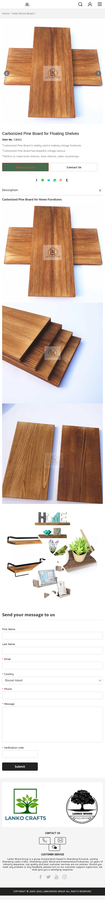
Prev (7, 73)
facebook (36, 180)
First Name (8, 629)
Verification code (13, 747)
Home (5, 13)
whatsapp (55, 180)
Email (6, 659)
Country (8, 674)
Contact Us (74, 167)
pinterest (61, 180)
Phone (7, 689)
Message (8, 704)
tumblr (67, 180)
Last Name (8, 644)
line (42, 180)
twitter (48, 180)
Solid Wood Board (23, 13)
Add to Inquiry (25, 167)
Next (98, 73)
